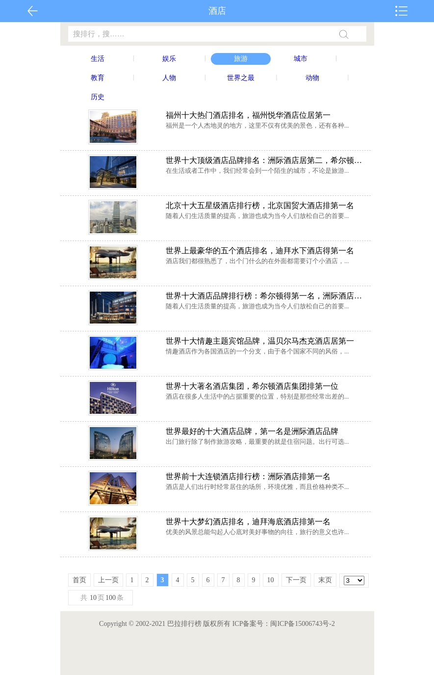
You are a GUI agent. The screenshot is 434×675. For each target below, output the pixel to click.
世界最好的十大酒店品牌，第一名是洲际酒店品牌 (252, 431)
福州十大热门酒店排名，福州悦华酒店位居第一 (248, 115)
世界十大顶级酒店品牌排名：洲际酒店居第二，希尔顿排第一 (267, 160)
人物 (169, 77)
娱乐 (169, 58)
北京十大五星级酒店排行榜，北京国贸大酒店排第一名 (260, 205)
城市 (300, 58)
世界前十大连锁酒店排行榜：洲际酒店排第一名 (248, 476)
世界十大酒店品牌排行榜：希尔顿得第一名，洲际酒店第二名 (267, 296)
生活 (97, 58)
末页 (325, 580)
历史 (97, 97)
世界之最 (241, 77)
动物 (312, 77)
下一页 (296, 580)
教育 (97, 77)
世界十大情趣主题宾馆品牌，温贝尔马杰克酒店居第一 (260, 341)
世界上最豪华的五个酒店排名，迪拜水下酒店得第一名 (260, 250)
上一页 (108, 580)
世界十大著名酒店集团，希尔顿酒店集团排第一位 (252, 386)
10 (270, 580)
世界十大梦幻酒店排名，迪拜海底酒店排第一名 (248, 521)
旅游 (241, 58)
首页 (79, 580)
